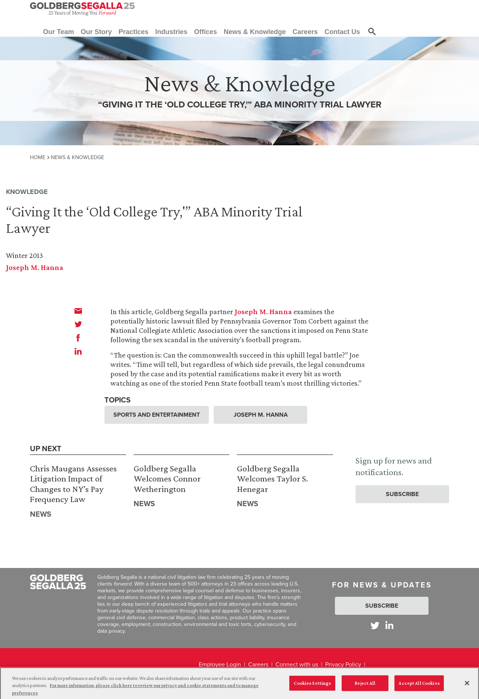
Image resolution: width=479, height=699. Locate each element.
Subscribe (402, 494)
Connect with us (296, 664)
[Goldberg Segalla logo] (82, 9)
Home (37, 157)
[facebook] (78, 337)
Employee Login (220, 664)
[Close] (467, 685)
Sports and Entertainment (156, 414)
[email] (78, 310)
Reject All (365, 685)
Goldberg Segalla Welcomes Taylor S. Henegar (272, 478)
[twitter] (78, 324)
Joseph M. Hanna (34, 267)
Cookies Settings (312, 685)
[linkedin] (78, 351)
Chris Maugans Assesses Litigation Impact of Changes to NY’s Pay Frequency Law (73, 483)
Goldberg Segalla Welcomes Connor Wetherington (167, 478)
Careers (258, 664)
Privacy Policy (343, 664)
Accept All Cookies (419, 685)
